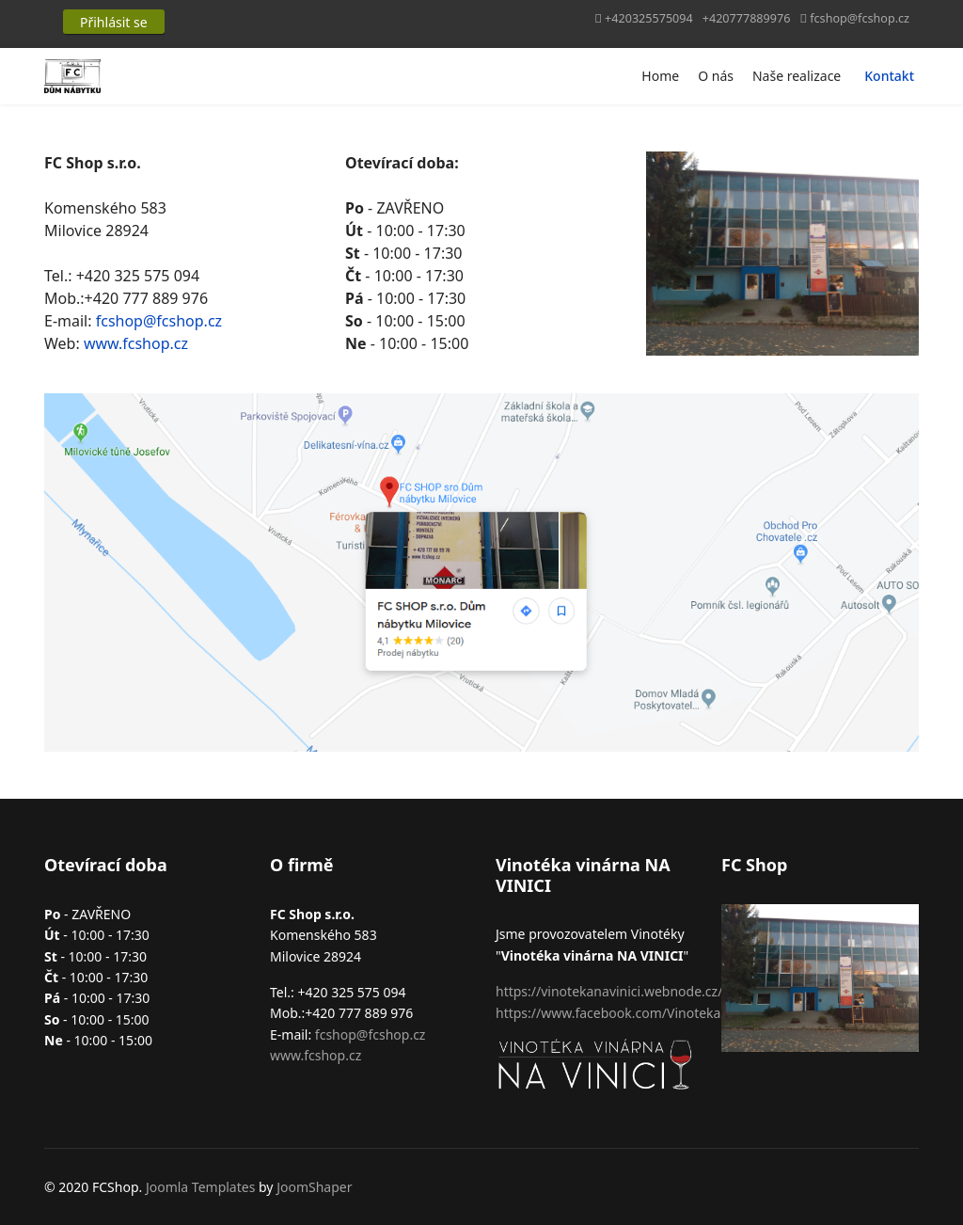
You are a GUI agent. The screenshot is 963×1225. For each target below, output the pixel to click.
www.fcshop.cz (136, 343)
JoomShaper (314, 1187)
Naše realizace (796, 76)
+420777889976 (747, 18)
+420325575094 (649, 18)
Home (660, 76)
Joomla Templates (200, 1187)
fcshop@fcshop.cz (859, 18)
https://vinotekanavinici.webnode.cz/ (609, 991)
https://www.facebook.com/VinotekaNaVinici (633, 1013)
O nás (716, 76)
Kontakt (889, 76)
